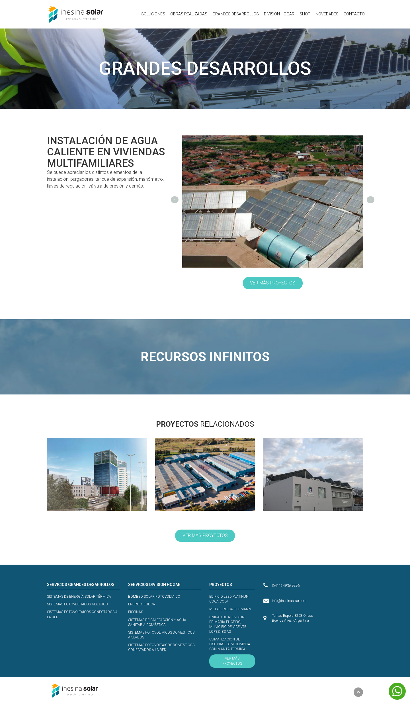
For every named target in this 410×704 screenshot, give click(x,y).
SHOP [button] (305, 14)
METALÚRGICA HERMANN (230, 609)
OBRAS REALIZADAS (188, 14)
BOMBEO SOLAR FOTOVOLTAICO (154, 597)
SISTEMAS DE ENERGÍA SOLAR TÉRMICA (79, 597)
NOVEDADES (327, 14)
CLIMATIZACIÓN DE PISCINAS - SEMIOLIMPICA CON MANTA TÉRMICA (229, 644)
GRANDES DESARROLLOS (235, 14)
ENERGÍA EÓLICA (141, 604)
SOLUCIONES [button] (153, 14)
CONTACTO (354, 14)
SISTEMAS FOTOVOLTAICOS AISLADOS (77, 604)
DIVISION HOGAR (279, 14)
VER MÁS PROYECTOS (272, 283)
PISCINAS (135, 612)
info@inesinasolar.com (289, 601)
